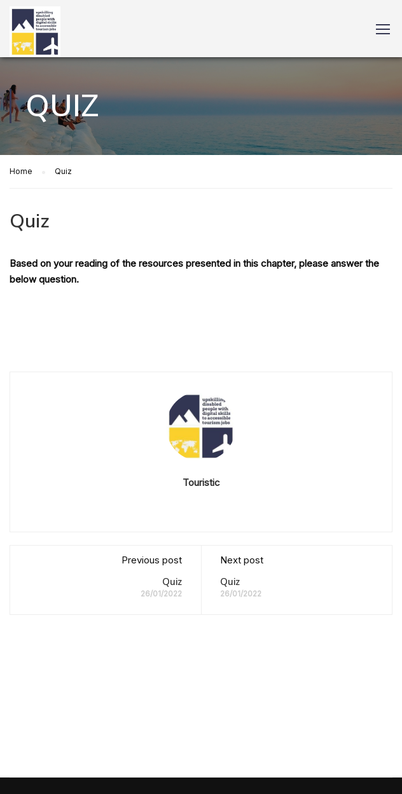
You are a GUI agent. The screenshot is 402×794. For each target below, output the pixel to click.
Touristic (201, 482)
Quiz (172, 581)
